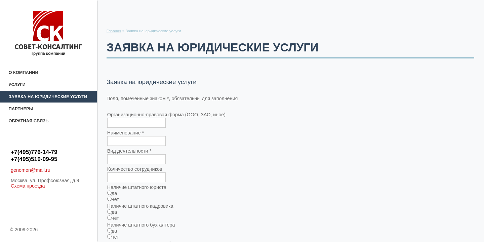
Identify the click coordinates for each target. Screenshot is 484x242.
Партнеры (21, 108)
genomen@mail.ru (30, 170)
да (112, 193)
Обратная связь (29, 120)
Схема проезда (28, 186)
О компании (23, 72)
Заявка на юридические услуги (48, 96)
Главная (114, 31)
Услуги (17, 84)
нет (113, 199)
